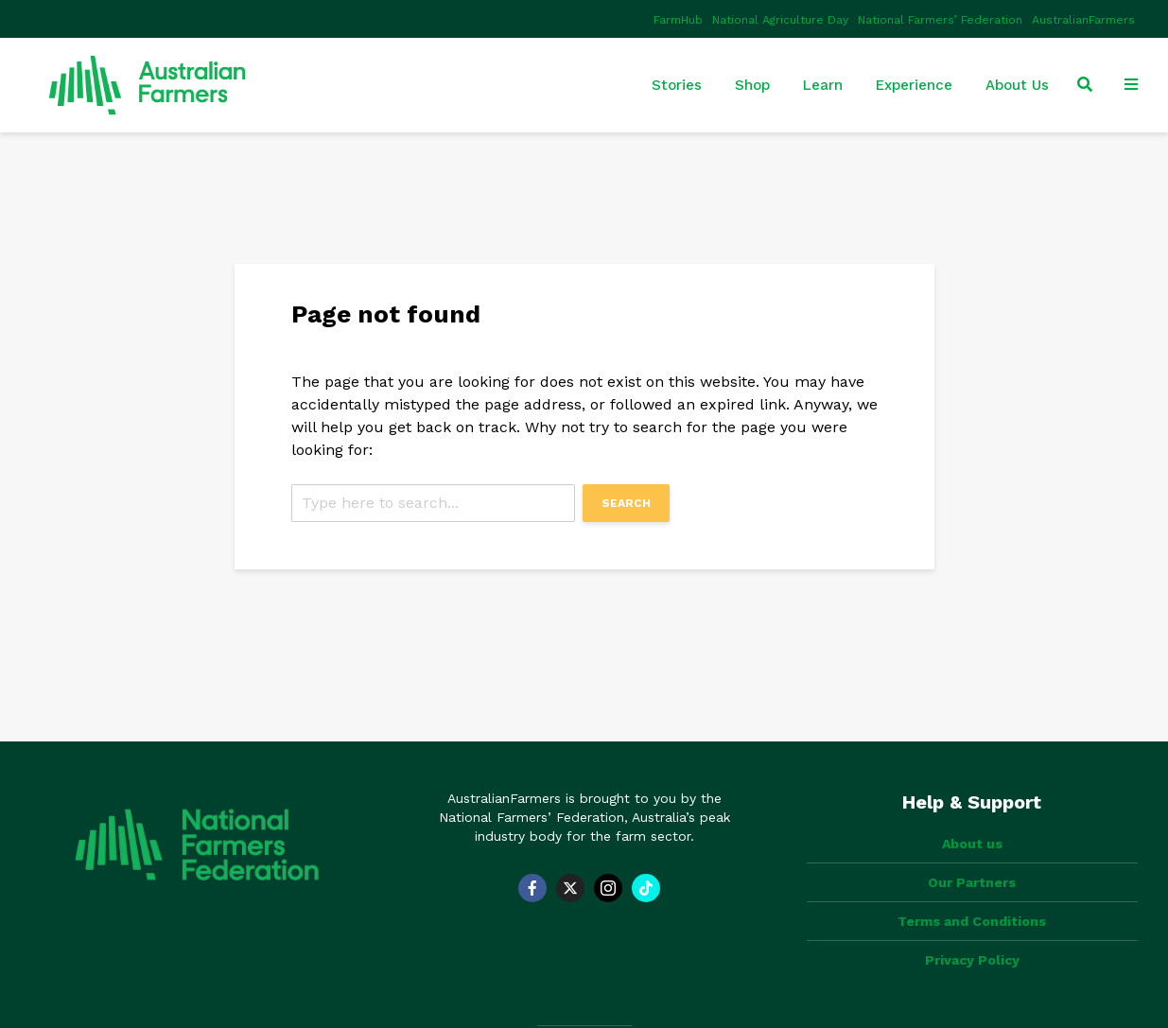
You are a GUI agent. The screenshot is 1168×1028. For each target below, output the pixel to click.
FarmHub (678, 19)
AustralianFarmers (1083, 19)
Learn (823, 85)
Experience (914, 85)
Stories (677, 85)
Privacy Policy (972, 959)
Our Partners (972, 882)
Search (626, 503)
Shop (752, 85)
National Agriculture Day (780, 19)
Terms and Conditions (972, 921)
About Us (1017, 85)
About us (972, 843)
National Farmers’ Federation (940, 19)
